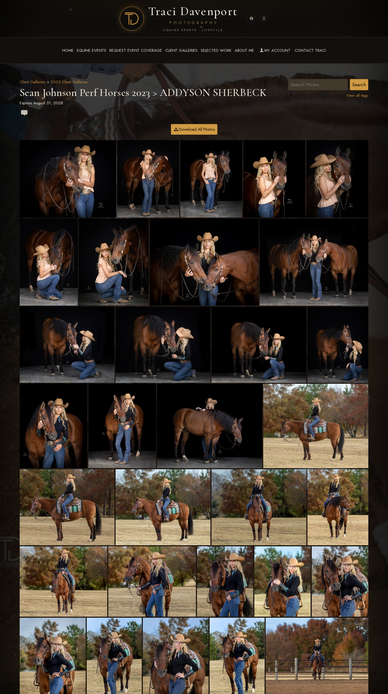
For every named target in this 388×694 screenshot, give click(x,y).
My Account (274, 50)
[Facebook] (251, 18)
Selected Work (216, 50)
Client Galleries (181, 50)
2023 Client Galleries (69, 82)
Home (68, 50)
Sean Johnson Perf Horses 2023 (85, 92)
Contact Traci (310, 50)
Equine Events (91, 50)
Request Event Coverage (135, 50)
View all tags (357, 95)
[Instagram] (263, 18)
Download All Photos (197, 129)
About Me (244, 50)
